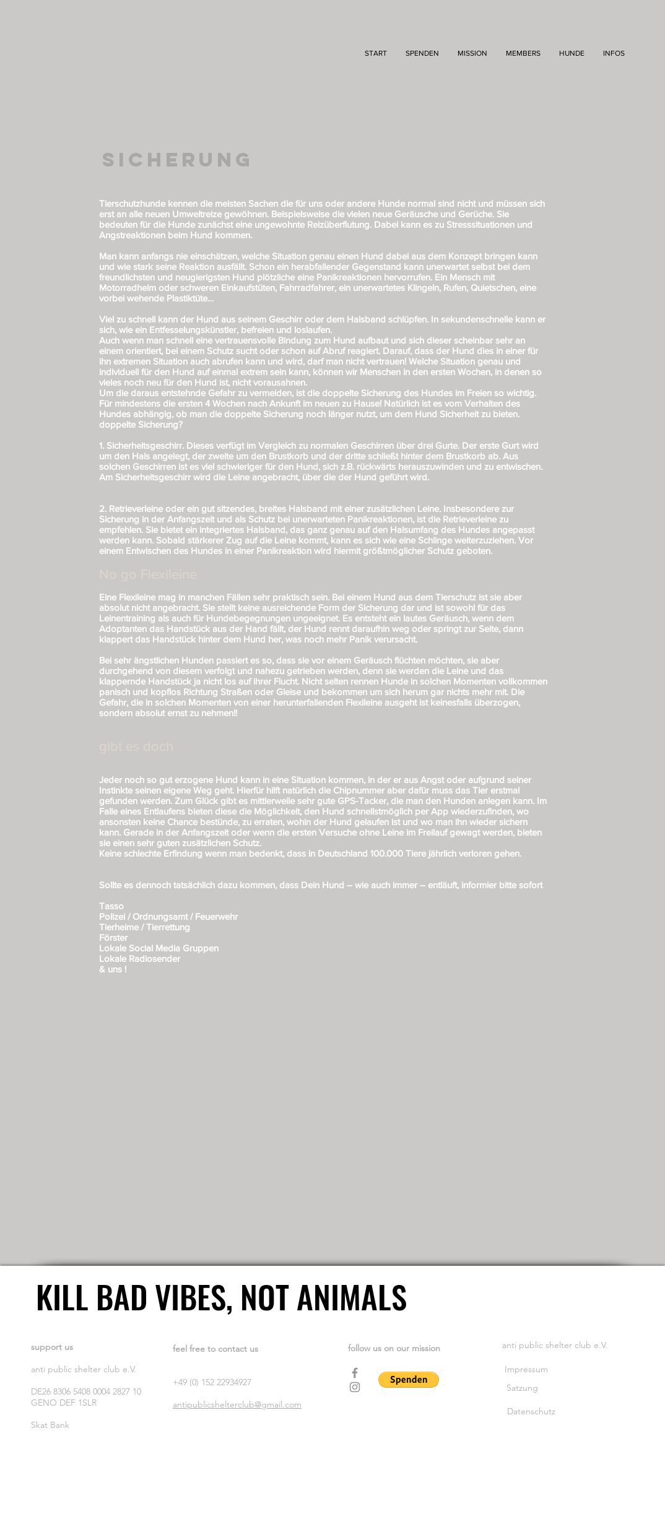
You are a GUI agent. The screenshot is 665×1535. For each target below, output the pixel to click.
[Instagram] (355, 1387)
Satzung (523, 1387)
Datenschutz (531, 1411)
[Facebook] (355, 1373)
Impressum (527, 1369)
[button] (472, 53)
